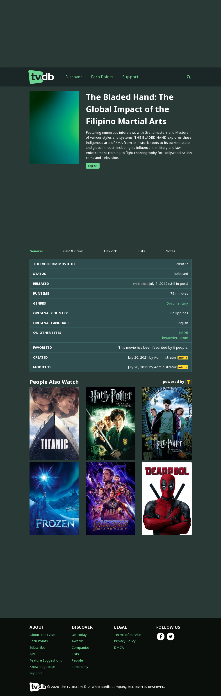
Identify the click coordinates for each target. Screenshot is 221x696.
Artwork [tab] (110, 251)
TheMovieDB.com (174, 337)
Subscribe (37, 647)
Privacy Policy (125, 641)
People (77, 660)
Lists (75, 653)
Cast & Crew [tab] (73, 251)
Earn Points (102, 76)
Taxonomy (80, 666)
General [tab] (36, 251)
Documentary (177, 303)
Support (130, 76)
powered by (177, 382)
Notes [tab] (170, 251)
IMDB (183, 332)
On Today (79, 634)
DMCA (119, 647)
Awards (78, 641)
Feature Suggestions (46, 660)
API (32, 653)
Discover (73, 76)
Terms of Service (127, 634)
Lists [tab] (141, 251)
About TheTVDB (42, 634)
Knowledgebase (42, 666)
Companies (80, 647)
